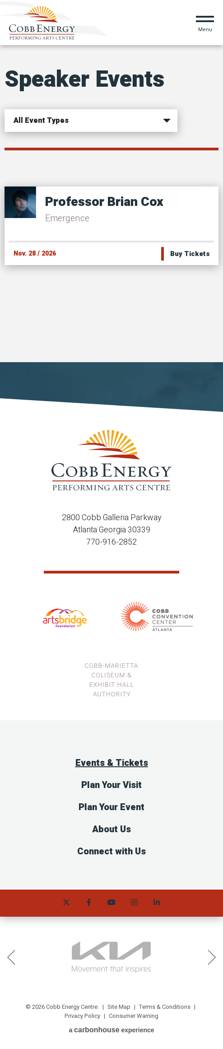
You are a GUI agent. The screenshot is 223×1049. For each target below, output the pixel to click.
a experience (111, 1030)
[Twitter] (66, 903)
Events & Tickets (111, 762)
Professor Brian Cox (104, 201)
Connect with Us (111, 851)
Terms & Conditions (164, 1006)
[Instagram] (134, 903)
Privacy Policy (82, 1016)
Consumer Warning (133, 1016)
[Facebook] (89, 903)
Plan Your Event (111, 807)
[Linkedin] (157, 903)
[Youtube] (111, 903)
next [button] (212, 957)
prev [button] (11, 957)
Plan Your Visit (111, 785)
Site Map (118, 1006)
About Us (111, 829)
